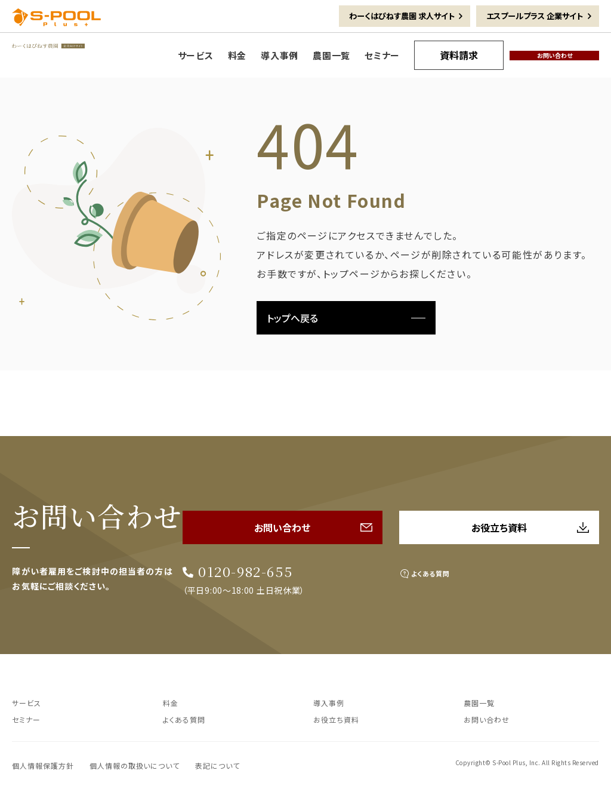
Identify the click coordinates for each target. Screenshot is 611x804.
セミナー (28, 718)
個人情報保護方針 (43, 764)
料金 (172, 701)
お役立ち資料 (339, 718)
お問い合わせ (490, 718)
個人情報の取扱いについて (135, 764)
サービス (29, 701)
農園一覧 (481, 701)
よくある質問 (446, 562)
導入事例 (331, 701)
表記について (217, 764)
